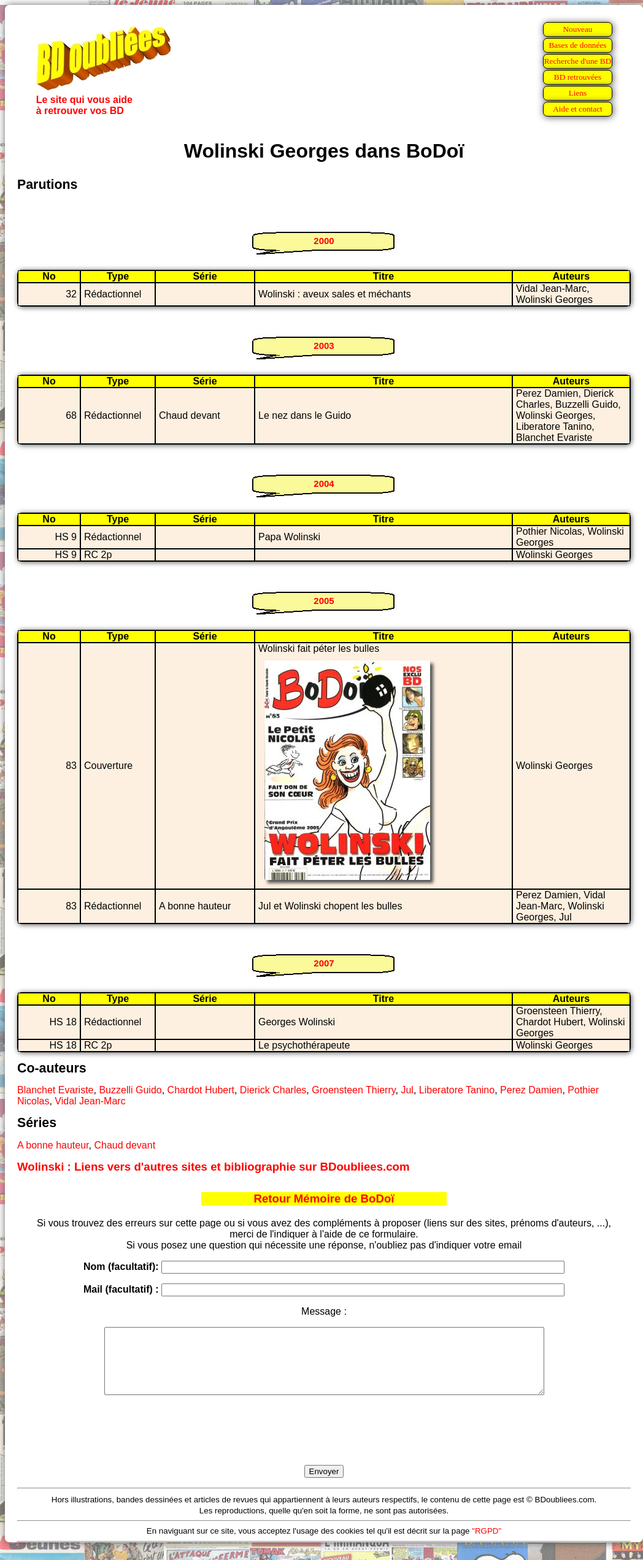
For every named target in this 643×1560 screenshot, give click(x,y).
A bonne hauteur (53, 1145)
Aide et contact (578, 108)
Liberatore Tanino (457, 1090)
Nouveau (577, 29)
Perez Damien (531, 1090)
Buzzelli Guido (130, 1090)
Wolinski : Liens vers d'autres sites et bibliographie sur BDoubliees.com (213, 1166)
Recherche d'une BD (578, 61)
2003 (324, 345)
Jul (407, 1090)
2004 (324, 483)
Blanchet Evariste (55, 1090)
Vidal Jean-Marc (90, 1101)
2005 (324, 600)
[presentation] (324, 1444)
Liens (578, 93)
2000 (324, 240)
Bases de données (577, 45)
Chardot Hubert (200, 1090)
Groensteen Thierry (353, 1090)
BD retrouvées (577, 77)
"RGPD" (486, 1543)
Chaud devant (124, 1145)
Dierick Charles (273, 1090)
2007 (324, 963)
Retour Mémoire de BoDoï (323, 1198)
